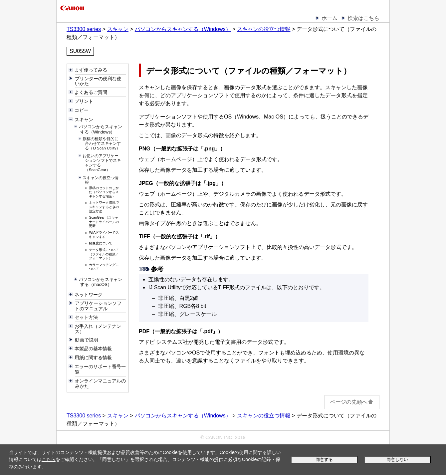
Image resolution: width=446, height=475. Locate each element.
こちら (49, 459)
